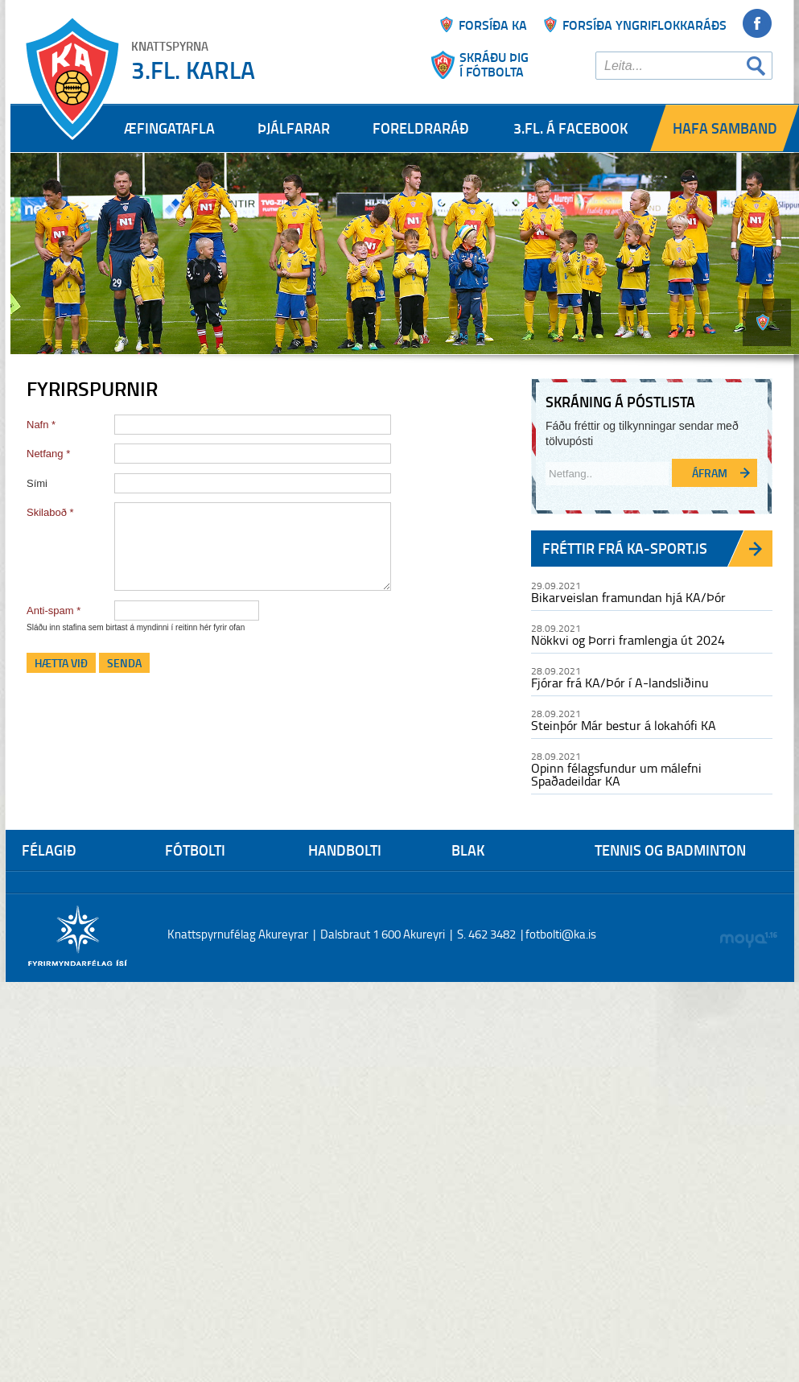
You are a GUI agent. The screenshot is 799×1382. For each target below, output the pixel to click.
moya (748, 940)
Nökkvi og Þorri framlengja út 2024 (628, 639)
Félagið (49, 850)
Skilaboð (47, 512)
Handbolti (344, 850)
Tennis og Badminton (670, 850)
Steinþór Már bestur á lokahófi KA (623, 725)
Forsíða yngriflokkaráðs (644, 24)
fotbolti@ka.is (560, 934)
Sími (37, 483)
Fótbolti (195, 850)
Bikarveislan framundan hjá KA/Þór (628, 597)
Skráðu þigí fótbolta (494, 64)
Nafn (37, 425)
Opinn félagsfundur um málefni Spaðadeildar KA (616, 774)
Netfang (45, 454)
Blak (467, 850)
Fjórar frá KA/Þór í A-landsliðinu (620, 682)
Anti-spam (50, 610)
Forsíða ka (493, 24)
